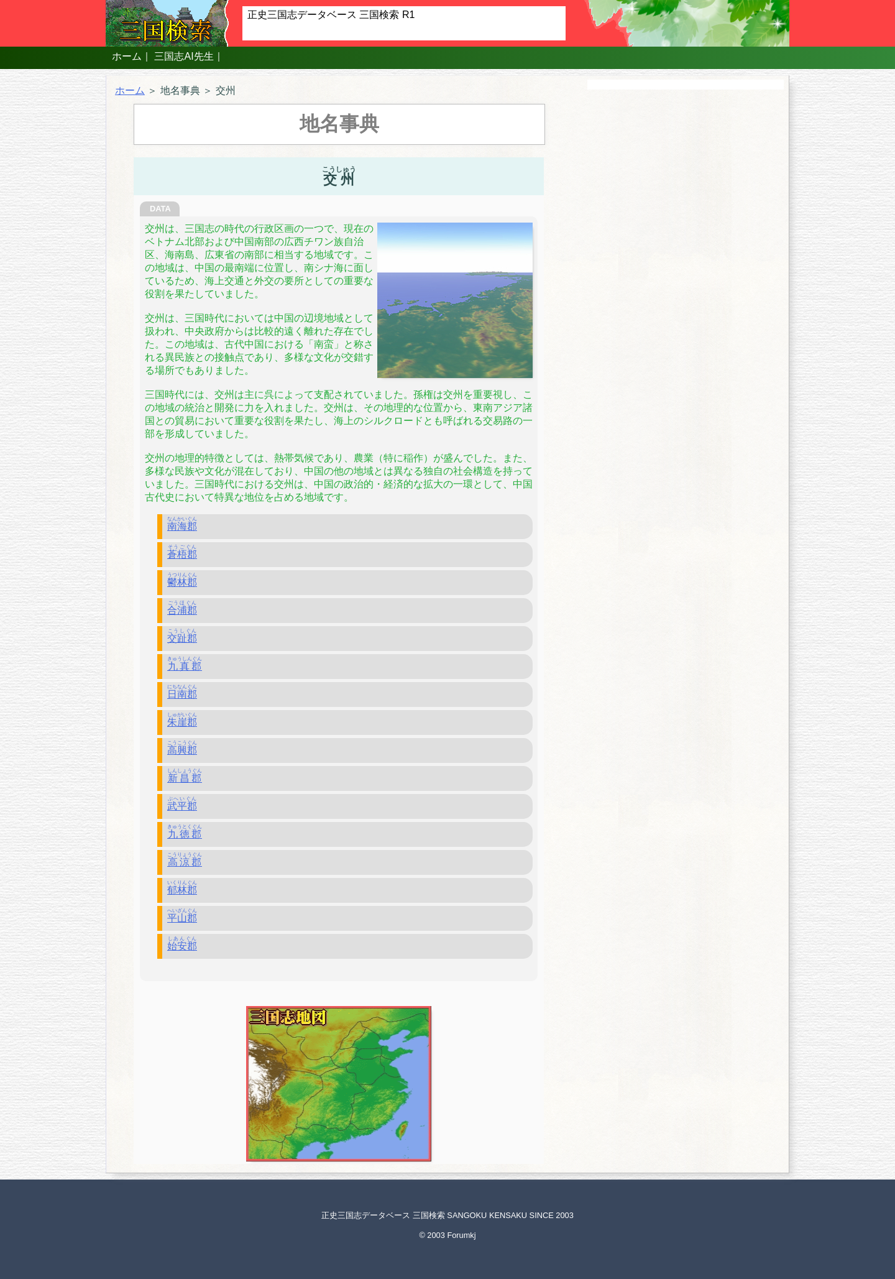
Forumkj (461, 1235)
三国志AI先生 (183, 56)
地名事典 (180, 90)
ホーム (127, 56)
